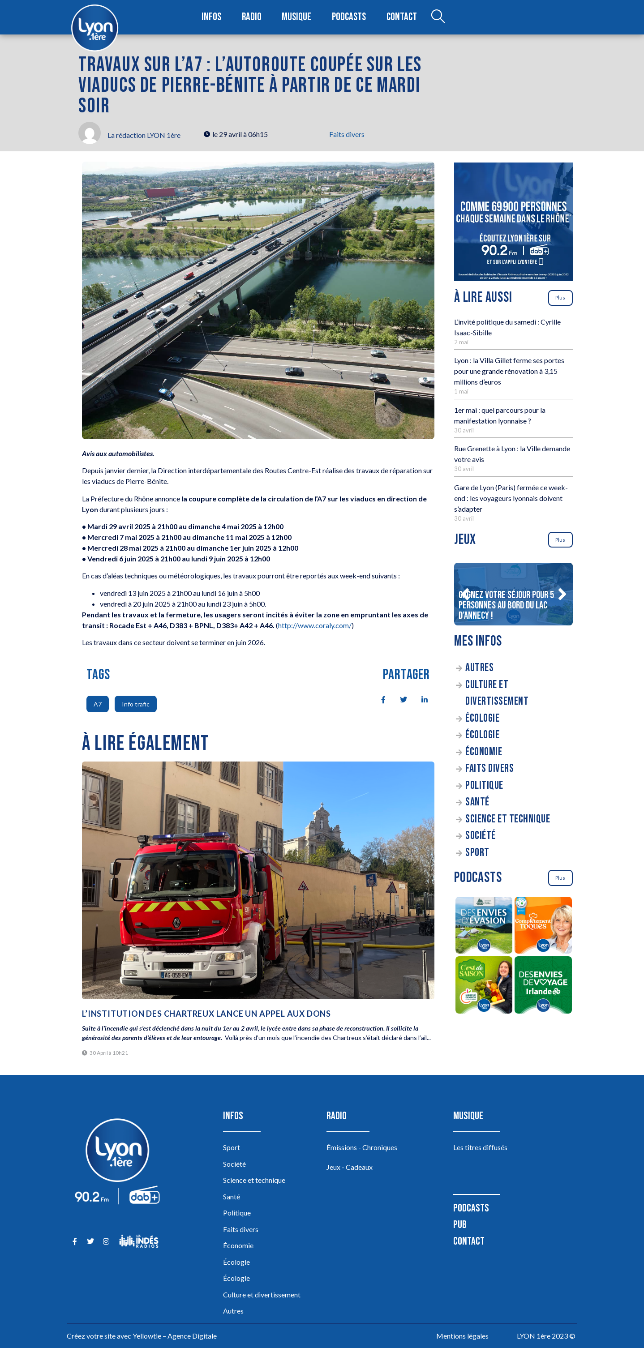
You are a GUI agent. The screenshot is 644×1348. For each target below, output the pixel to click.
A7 (98, 704)
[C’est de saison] (484, 986)
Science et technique (507, 819)
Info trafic (136, 704)
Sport (477, 853)
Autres (479, 668)
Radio (253, 17)
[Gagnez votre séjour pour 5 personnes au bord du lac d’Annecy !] (513, 594)
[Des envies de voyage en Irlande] (543, 986)
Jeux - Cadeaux (349, 1167)
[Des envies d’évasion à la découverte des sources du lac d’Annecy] (484, 927)
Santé (477, 802)
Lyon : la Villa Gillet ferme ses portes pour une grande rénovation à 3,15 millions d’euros (509, 371)
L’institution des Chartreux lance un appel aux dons (206, 1013)
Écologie (482, 718)
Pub (460, 1224)
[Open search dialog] (435, 17)
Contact (399, 17)
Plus (560, 297)
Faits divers (347, 134)
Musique (296, 17)
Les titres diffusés (480, 1147)
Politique (484, 785)
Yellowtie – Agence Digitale (175, 1335)
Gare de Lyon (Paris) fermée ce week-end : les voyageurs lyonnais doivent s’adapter (511, 498)
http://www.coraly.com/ (315, 625)
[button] (465, 594)
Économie (483, 752)
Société (480, 836)
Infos (213, 17)
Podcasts (348, 17)
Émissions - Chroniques (361, 1147)
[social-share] (378, 698)
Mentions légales (462, 1335)
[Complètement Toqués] (543, 927)
